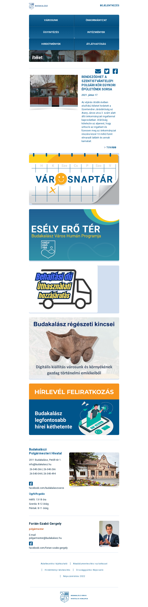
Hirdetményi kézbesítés (57, 570)
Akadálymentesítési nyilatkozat (90, 564)
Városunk (51, 20)
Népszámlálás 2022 (74, 576)
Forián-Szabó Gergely (45, 524)
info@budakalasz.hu (40, 464)
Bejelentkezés (109, 5)
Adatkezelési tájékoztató (54, 564)
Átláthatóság (96, 43)
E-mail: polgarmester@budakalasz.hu (45, 536)
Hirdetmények (51, 43)
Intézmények (96, 32)
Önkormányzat (96, 20)
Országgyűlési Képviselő (90, 570)
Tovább (111, 147)
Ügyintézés (51, 32)
